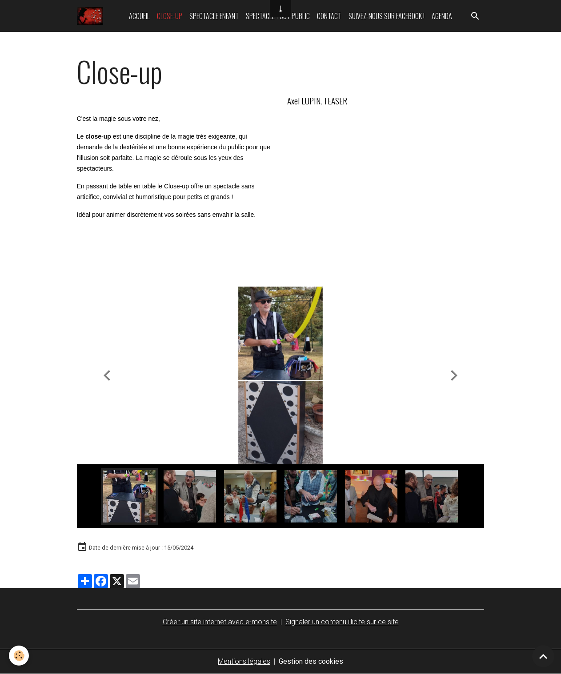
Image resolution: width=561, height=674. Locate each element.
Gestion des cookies (311, 661)
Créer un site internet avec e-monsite (220, 622)
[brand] (92, 16)
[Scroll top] (543, 656)
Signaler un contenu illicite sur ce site (342, 622)
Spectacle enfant (214, 16)
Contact (329, 16)
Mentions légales (244, 661)
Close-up (169, 16)
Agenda (442, 16)
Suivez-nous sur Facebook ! (387, 16)
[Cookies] (19, 656)
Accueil (139, 16)
